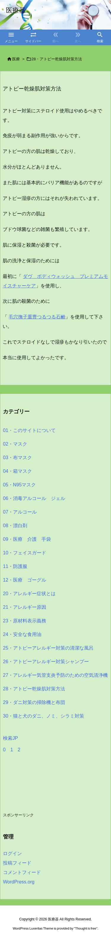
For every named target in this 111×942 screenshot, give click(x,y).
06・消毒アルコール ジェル (34, 498)
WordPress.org (18, 881)
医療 (16, 59)
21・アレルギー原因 (24, 607)
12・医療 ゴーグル (24, 579)
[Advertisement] (50, 789)
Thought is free (85, 928)
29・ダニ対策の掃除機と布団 (34, 702)
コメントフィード (22, 872)
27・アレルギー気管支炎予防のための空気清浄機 (55, 675)
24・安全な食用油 (22, 634)
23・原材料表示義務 (24, 620)
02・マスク (15, 443)
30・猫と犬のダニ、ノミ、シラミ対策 (43, 715)
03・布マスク (17, 457)
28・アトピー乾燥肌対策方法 (57, 59)
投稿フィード (17, 862)
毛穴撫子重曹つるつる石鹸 (37, 316)
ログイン (12, 853)
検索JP (10, 738)
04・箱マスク (17, 471)
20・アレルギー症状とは (29, 593)
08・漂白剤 (15, 525)
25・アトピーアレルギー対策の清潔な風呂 (48, 647)
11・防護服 (15, 566)
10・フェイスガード (24, 552)
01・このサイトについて (29, 430)
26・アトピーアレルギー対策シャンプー (46, 661)
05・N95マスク (19, 484)
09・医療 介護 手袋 (27, 539)
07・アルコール (20, 511)
